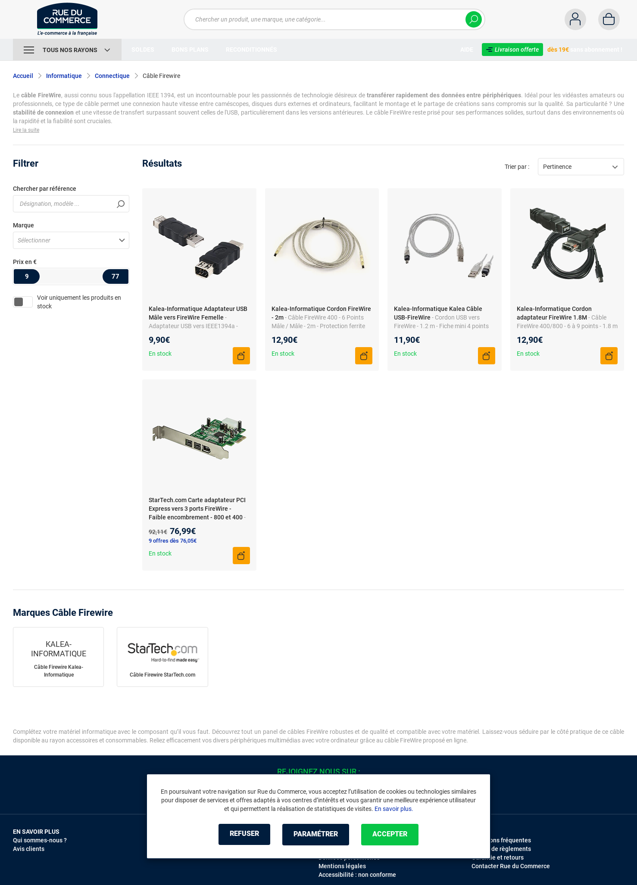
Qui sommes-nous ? (40, 840)
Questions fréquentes (501, 840)
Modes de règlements (501, 848)
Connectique (112, 75)
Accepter (391, 834)
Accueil (23, 75)
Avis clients (28, 848)
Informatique (64, 75)
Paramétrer (316, 834)
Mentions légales (342, 866)
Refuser (242, 834)
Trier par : (517, 166)
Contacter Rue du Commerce (511, 866)
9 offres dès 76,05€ (173, 540)
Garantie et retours (498, 857)
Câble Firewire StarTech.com (162, 675)
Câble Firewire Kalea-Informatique (58, 671)
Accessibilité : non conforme (357, 874)
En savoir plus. (394, 808)
